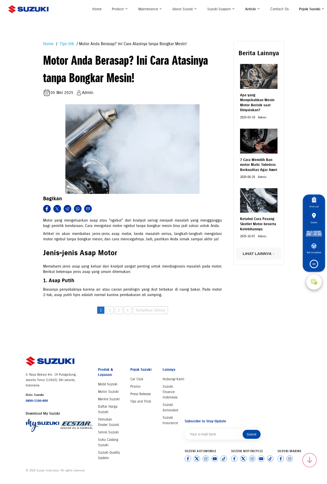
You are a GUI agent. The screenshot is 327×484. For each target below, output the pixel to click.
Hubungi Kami (173, 379)
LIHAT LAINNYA (259, 253)
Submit (251, 434)
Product (120, 9)
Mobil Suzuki (107, 384)
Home (97, 9)
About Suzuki (184, 9)
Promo (135, 386)
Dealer (314, 218)
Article (252, 9)
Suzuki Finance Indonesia (170, 392)
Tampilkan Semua (150, 310)
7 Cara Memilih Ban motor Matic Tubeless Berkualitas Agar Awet (258, 165)
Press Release (140, 394)
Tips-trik (66, 43)
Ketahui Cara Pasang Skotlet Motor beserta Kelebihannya (258, 224)
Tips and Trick (140, 401)
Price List (314, 202)
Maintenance (150, 9)
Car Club (136, 379)
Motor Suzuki (108, 392)
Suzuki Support (221, 9)
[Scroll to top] (309, 460)
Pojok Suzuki (311, 9)
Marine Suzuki (109, 399)
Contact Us (279, 9)
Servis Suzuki (108, 432)
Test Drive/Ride (314, 248)
